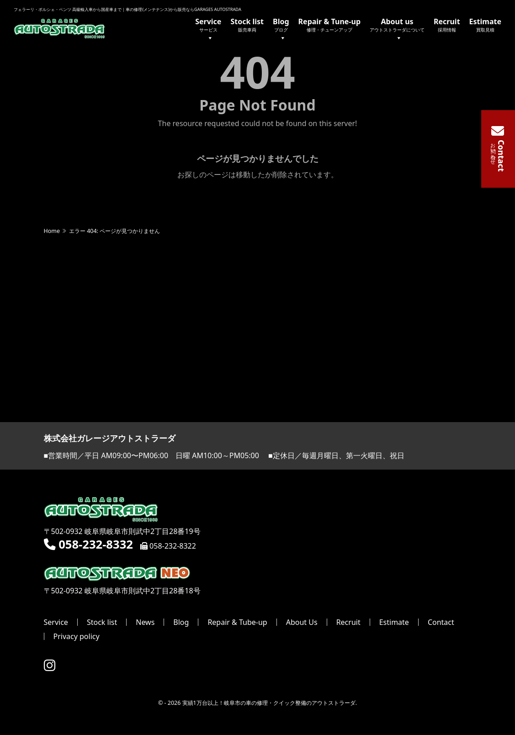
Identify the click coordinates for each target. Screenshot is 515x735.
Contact (441, 623)
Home (52, 231)
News (145, 623)
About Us (302, 623)
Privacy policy (76, 637)
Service (208, 29)
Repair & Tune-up (329, 24)
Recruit (447, 24)
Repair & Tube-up (237, 623)
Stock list (247, 24)
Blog (281, 29)
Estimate (485, 24)
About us (397, 29)
